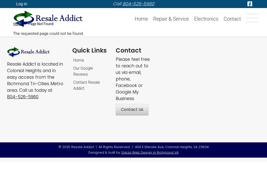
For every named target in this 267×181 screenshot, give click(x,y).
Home (141, 19)
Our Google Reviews (83, 71)
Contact (232, 19)
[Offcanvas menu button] (252, 17)
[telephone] (138, 4)
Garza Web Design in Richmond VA (149, 152)
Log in (21, 4)
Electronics (206, 19)
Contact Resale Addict (86, 85)
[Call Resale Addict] (22, 97)
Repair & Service (171, 19)
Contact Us (132, 109)
